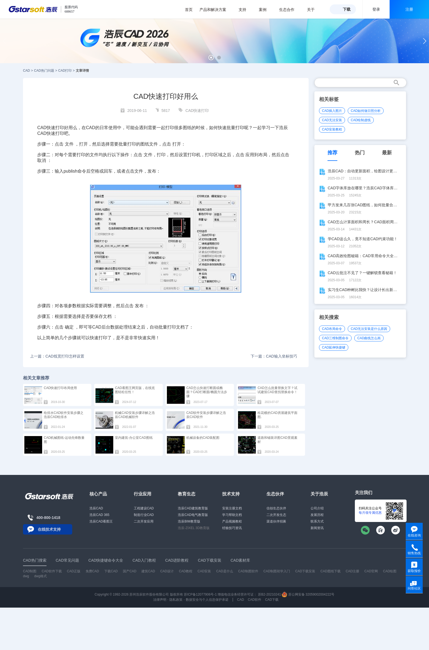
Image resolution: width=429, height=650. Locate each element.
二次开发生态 (276, 515)
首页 (189, 9)
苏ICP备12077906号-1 (200, 594)
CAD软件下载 (52, 571)
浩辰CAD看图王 (101, 521)
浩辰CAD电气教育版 (193, 515)
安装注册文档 (232, 508)
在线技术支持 (49, 529)
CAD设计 (167, 571)
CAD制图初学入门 (276, 571)
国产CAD (129, 571)
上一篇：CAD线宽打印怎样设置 (57, 356)
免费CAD (92, 571)
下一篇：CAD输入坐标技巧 (274, 356)
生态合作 (289, 9)
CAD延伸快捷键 (333, 347)
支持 (245, 9)
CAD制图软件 (248, 571)
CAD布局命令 (332, 329)
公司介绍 (317, 508)
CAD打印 (65, 70)
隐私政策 (175, 600)
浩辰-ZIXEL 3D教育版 (194, 528)
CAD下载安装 (305, 571)
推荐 (332, 152)
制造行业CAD (144, 515)
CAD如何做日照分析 (366, 111)
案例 (265, 9)
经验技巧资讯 (232, 528)
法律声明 (159, 600)
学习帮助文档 (232, 515)
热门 (360, 152)
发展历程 (317, 515)
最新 (387, 152)
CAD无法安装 (332, 120)
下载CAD (111, 571)
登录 (376, 9)
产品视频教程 (232, 521)
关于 (313, 9)
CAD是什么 (224, 571)
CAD (26, 70)
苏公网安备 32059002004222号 (308, 594)
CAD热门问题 (44, 70)
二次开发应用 (143, 521)
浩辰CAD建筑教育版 (193, 508)
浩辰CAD (96, 508)
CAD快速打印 (197, 110)
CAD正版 (73, 571)
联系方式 (317, 521)
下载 (346, 9)
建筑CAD (148, 571)
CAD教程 (185, 571)
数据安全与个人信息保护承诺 (207, 600)
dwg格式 (40, 576)
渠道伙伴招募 (276, 521)
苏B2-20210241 (269, 594)
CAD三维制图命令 (335, 338)
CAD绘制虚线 (361, 120)
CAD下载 (272, 600)
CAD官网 (371, 571)
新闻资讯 (317, 528)
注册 (409, 9)
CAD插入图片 (332, 111)
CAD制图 (29, 571)
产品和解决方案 (215, 9)
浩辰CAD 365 (99, 515)
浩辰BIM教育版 (189, 521)
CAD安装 (204, 571)
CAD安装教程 (332, 129)
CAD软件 (254, 600)
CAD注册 (352, 571)
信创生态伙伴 (276, 508)
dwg (26, 576)
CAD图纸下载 (330, 571)
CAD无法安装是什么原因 (369, 329)
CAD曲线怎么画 (369, 338)
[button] (211, 58)
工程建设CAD (144, 508)
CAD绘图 (389, 571)
